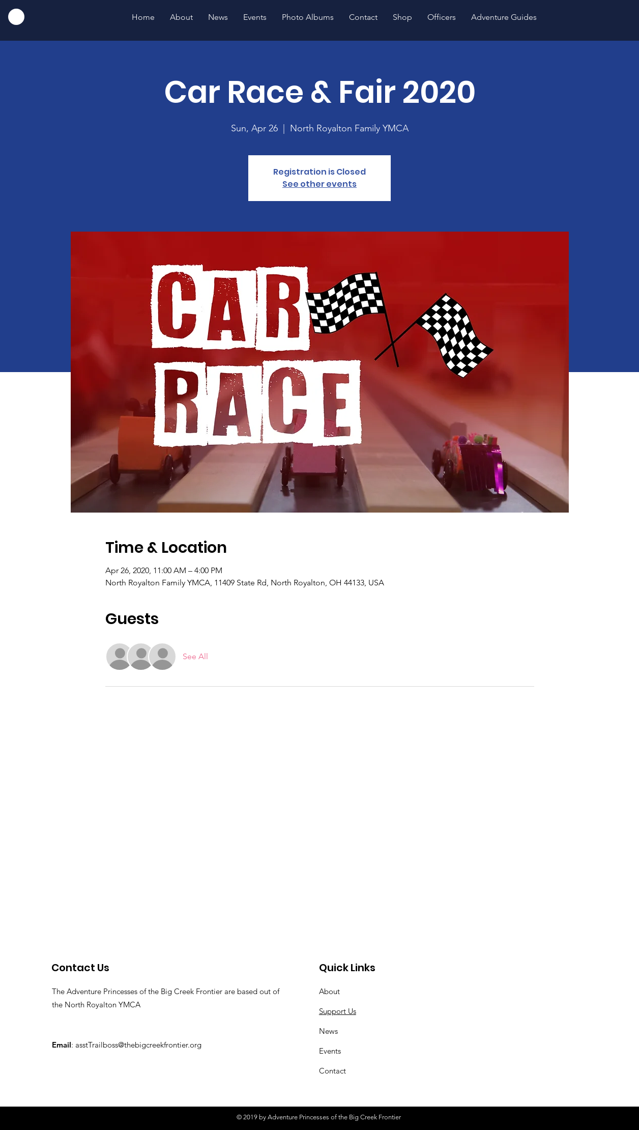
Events (330, 1051)
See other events (319, 184)
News (328, 1031)
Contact (332, 1071)
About (329, 991)
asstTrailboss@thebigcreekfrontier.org (138, 1045)
